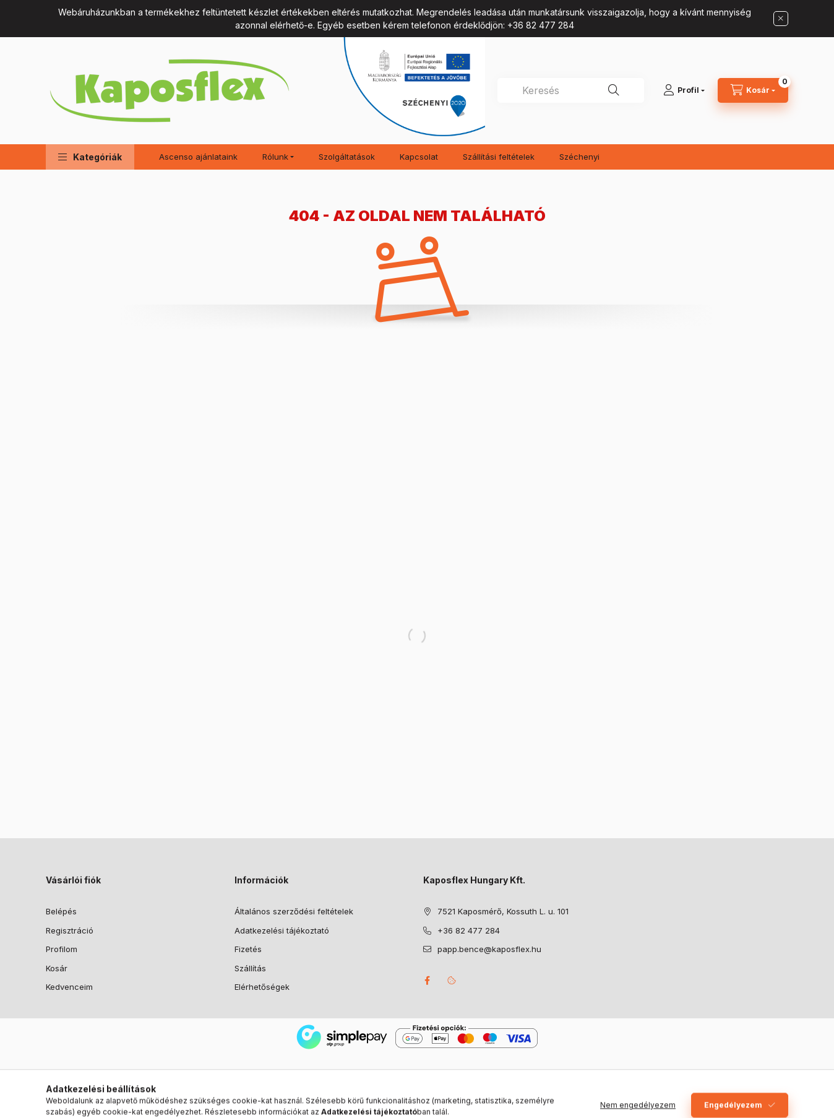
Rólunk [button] (275, 157)
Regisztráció (69, 930)
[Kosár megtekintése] (753, 90)
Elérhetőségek (262, 987)
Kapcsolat (419, 157)
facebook (427, 980)
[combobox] (570, 90)
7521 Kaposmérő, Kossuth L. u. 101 (503, 911)
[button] (90, 157)
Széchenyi (579, 157)
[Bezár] (780, 18)
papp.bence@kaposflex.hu (489, 949)
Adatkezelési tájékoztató (281, 930)
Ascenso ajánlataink (198, 157)
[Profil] (684, 90)
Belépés (61, 911)
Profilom (61, 949)
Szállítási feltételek (499, 157)
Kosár (56, 968)
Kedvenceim (69, 987)
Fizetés (248, 949)
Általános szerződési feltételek (293, 911)
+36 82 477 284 (468, 930)
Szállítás (250, 968)
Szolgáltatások (347, 157)
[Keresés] (614, 90)
